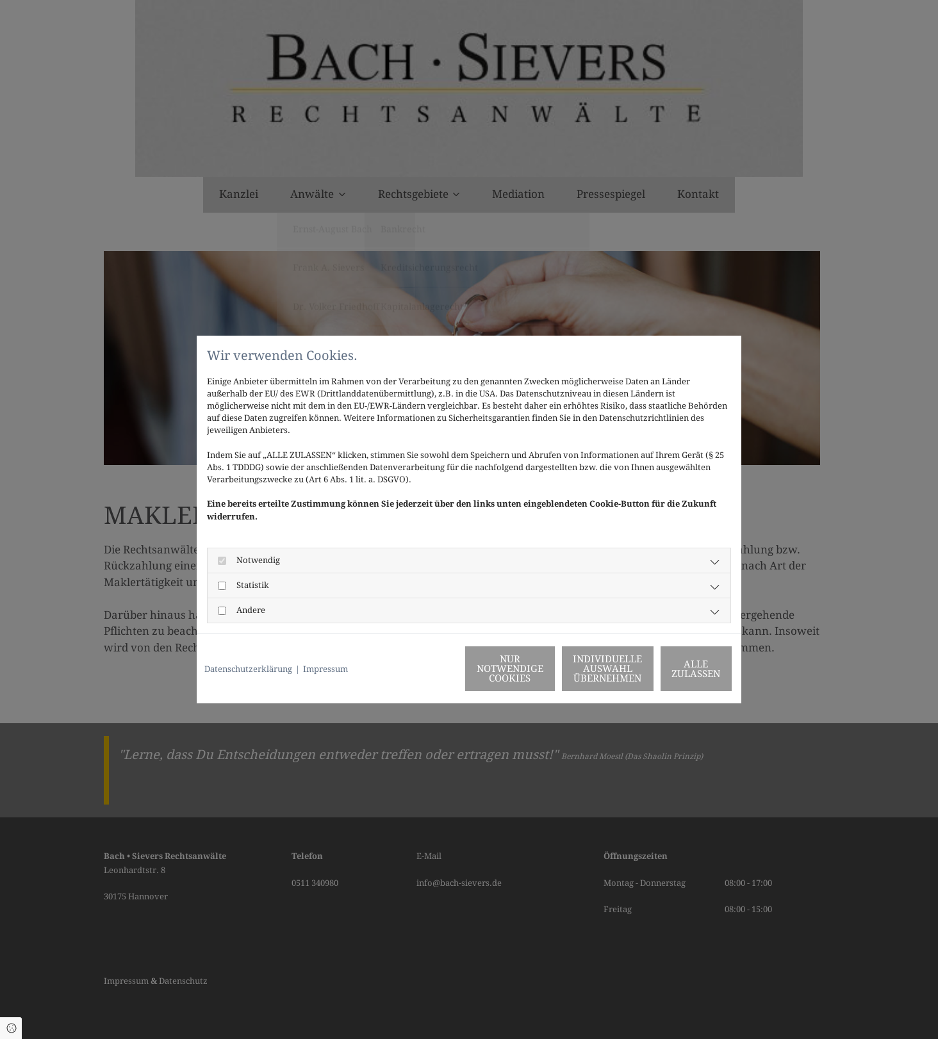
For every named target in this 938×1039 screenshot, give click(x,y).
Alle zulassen (674, 669)
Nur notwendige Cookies (431, 668)
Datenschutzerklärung (248, 669)
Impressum (325, 669)
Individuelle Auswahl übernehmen (553, 668)
